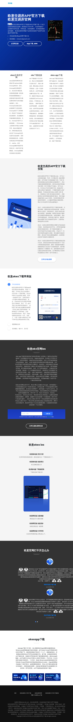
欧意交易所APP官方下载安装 (52, 693)
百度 (15, 693)
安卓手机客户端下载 (50, 615)
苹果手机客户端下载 (50, 584)
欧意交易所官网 (38, 693)
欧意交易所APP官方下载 (25, 693)
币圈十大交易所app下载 (36, 695)
